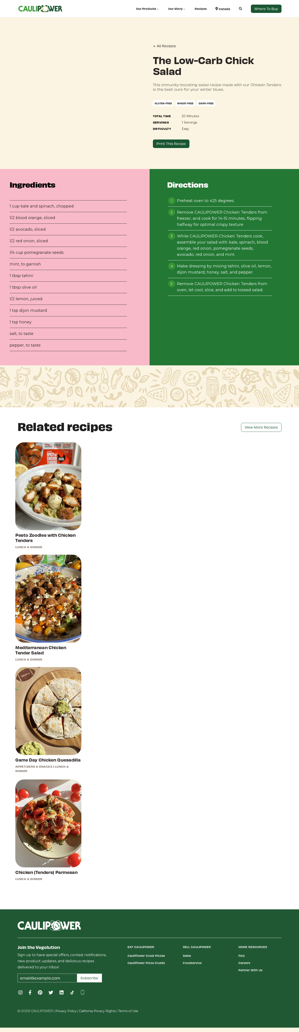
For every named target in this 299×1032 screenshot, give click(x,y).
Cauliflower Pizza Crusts (146, 963)
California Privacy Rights (97, 1011)
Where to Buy (266, 9)
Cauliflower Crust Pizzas (146, 955)
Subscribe (89, 978)
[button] (236, 8)
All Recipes (164, 45)
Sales (187, 955)
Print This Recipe (171, 143)
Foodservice (192, 963)
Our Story (177, 9)
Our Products (147, 9)
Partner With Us (250, 970)
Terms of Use (128, 1011)
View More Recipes (261, 427)
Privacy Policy (66, 1011)
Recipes (201, 8)
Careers (244, 963)
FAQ (241, 955)
